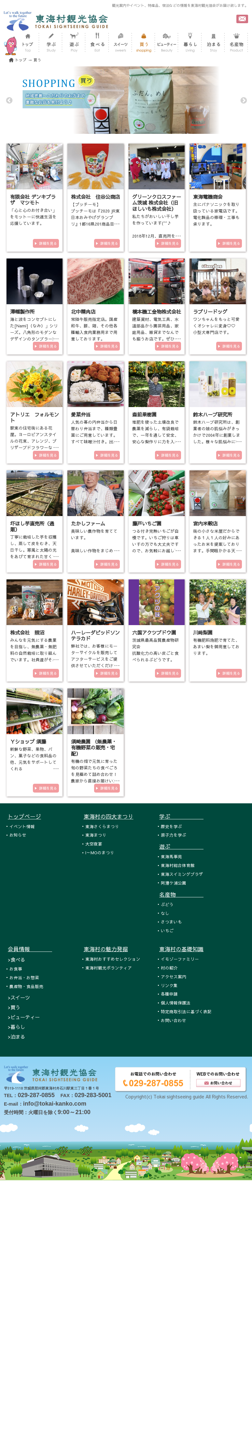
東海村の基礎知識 (181, 949)
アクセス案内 (173, 976)
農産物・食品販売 (26, 986)
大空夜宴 (93, 843)
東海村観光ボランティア (108, 967)
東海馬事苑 (171, 856)
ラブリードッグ (210, 311)
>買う (14, 1007)
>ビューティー (24, 1017)
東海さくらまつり (102, 826)
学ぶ (181, 816)
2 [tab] (126, 130)
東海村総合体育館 (178, 865)
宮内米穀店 (205, 523)
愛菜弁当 (81, 414)
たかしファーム (88, 523)
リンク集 (169, 985)
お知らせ (17, 835)
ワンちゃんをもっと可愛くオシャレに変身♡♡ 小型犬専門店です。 (216, 325)
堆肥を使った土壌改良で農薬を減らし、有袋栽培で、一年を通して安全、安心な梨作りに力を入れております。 (155, 435)
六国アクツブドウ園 (154, 632)
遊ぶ (181, 846)
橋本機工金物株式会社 (156, 311)
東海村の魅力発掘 (106, 949)
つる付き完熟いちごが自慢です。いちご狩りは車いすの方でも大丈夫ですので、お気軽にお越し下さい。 (155, 544)
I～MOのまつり (99, 852)
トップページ (24, 816)
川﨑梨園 (203, 632)
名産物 (181, 894)
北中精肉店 (83, 311)
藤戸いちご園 (146, 523)
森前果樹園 (144, 414)
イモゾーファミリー (180, 959)
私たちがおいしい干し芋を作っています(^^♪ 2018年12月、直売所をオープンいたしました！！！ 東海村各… (156, 235)
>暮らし (16, 1026)
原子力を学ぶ (173, 835)
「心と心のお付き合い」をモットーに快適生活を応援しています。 (33, 216)
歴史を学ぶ (171, 826)
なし (165, 913)
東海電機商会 (207, 196)
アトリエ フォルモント (34, 417)
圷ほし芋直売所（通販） (32, 526)
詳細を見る (48, 243)
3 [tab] (136, 130)
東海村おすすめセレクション (112, 959)
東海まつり (95, 835)
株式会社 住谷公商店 (95, 196)
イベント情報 (22, 826)
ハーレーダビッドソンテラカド (95, 635)
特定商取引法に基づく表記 (186, 1011)
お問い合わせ (173, 1020)
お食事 (15, 968)
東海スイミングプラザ (182, 874)
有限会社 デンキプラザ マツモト (33, 199)
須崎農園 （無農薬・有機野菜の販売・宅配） (94, 747)
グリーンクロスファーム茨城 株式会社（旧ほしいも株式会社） (156, 202)
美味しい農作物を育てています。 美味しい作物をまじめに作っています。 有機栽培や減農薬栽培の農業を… (94, 550)
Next (243, 100)
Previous (9, 100)
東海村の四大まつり (108, 816)
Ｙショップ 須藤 (28, 741)
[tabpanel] (126, 100)
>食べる (16, 959)
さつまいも (171, 921)
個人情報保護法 (175, 1002)
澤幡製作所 (22, 311)
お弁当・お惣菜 (24, 977)
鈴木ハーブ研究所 (212, 414)
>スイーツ (19, 997)
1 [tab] (116, 130)
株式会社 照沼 (27, 632)
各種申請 (169, 994)
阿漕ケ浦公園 (173, 883)
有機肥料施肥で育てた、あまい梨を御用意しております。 (216, 646)
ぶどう (167, 904)
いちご (167, 930)
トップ (21, 59)
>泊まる (16, 1036)
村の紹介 (169, 967)
